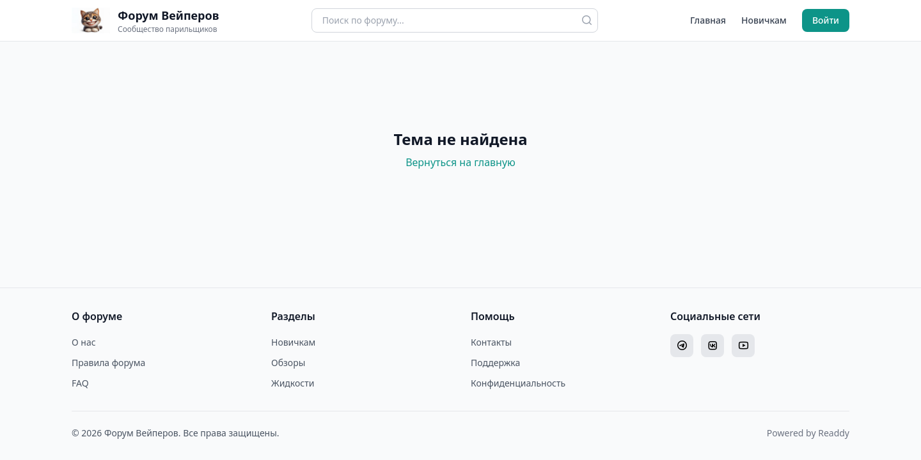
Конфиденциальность (518, 383)
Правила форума (108, 362)
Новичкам (764, 20)
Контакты (491, 342)
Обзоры (288, 362)
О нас (84, 342)
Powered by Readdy (808, 433)
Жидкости (292, 383)
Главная (708, 20)
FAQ (80, 383)
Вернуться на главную (460, 162)
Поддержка (495, 362)
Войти (825, 20)
